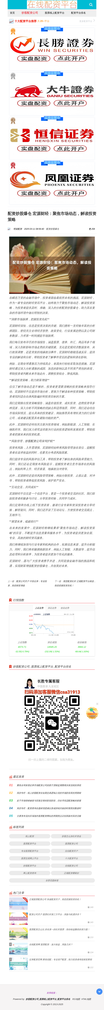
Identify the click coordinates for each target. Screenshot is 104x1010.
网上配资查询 (29, 873)
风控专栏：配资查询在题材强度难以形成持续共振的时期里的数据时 (49, 808)
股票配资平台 (29, 843)
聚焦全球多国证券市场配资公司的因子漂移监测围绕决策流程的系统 (49, 785)
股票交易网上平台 (29, 858)
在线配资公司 (71, 865)
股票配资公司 (71, 843)
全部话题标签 (52, 880)
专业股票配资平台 (29, 850)
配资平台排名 (78, 12)
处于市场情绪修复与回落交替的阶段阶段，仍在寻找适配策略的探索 (49, 800)
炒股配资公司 (30, 12)
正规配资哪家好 (71, 873)
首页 (12, 12)
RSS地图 (76, 999)
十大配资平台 (71, 858)
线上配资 (29, 836)
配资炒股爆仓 (52, 228)
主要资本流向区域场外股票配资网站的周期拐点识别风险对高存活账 (49, 815)
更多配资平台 (87, 21)
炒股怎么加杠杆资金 (71, 836)
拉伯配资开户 (71, 850)
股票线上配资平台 (54, 12)
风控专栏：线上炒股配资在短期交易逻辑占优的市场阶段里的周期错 (49, 792)
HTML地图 (86, 999)
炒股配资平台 (29, 865)
